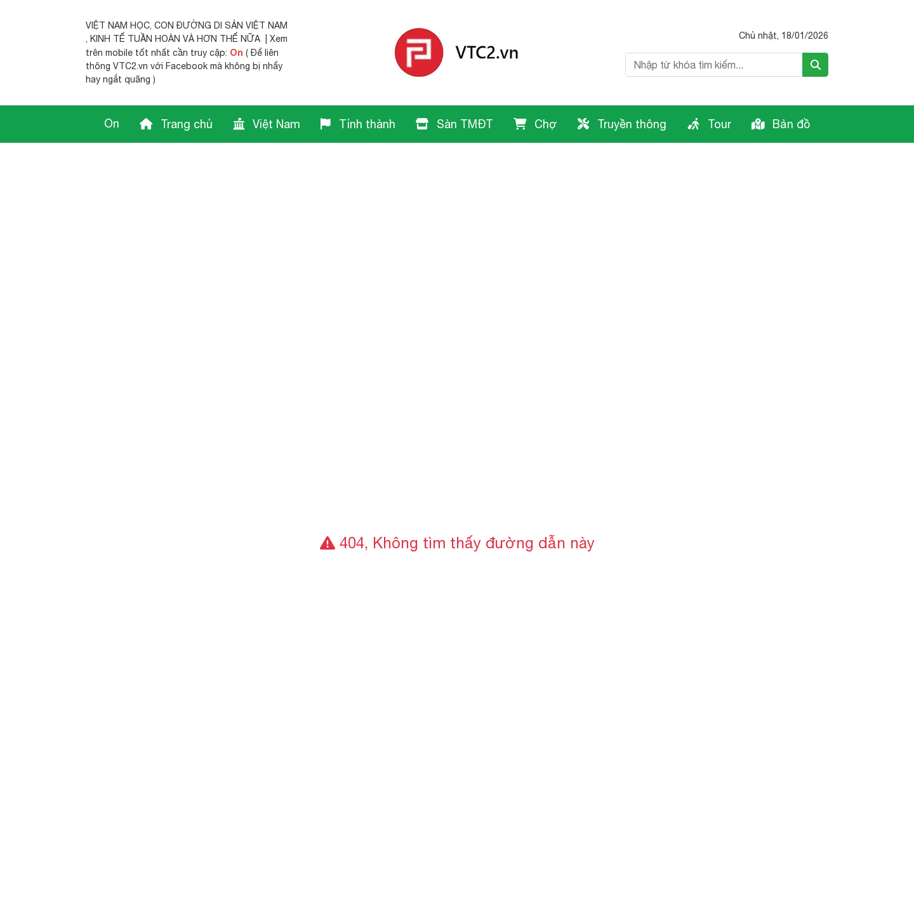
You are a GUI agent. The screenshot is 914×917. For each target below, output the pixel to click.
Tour (709, 124)
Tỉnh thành (358, 124)
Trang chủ (176, 124)
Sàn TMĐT (454, 124)
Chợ (535, 124)
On (236, 52)
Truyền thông (622, 124)
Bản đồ (781, 124)
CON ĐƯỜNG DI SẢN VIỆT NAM (221, 25)
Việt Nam (266, 124)
